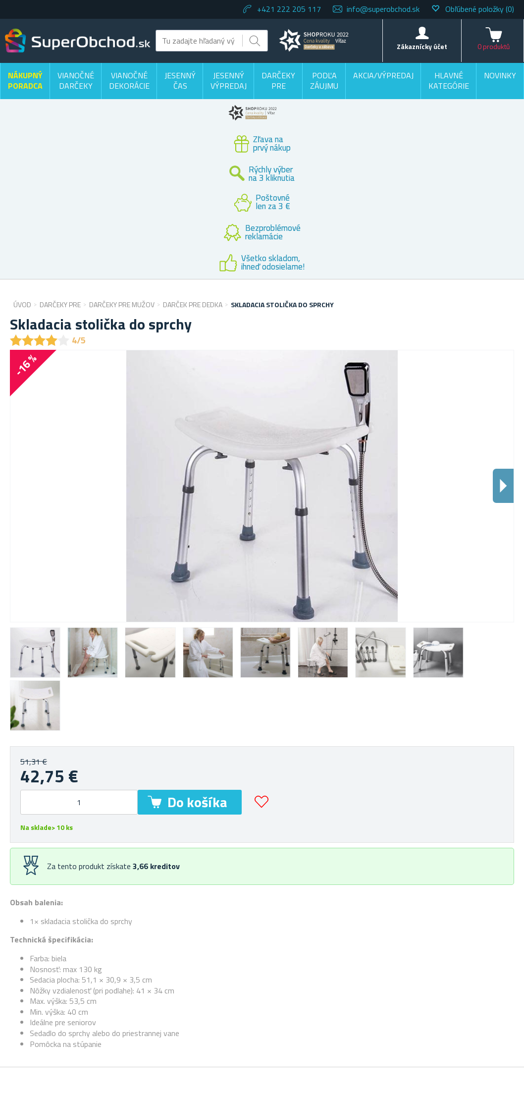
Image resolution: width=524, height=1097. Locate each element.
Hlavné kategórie (448, 80)
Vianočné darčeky (75, 80)
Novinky (500, 75)
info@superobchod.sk (383, 9)
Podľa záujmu (324, 80)
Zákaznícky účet (422, 46)
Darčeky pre (278, 80)
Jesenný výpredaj (228, 80)
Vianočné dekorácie (129, 80)
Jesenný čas (180, 80)
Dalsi (503, 486)
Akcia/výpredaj (383, 75)
